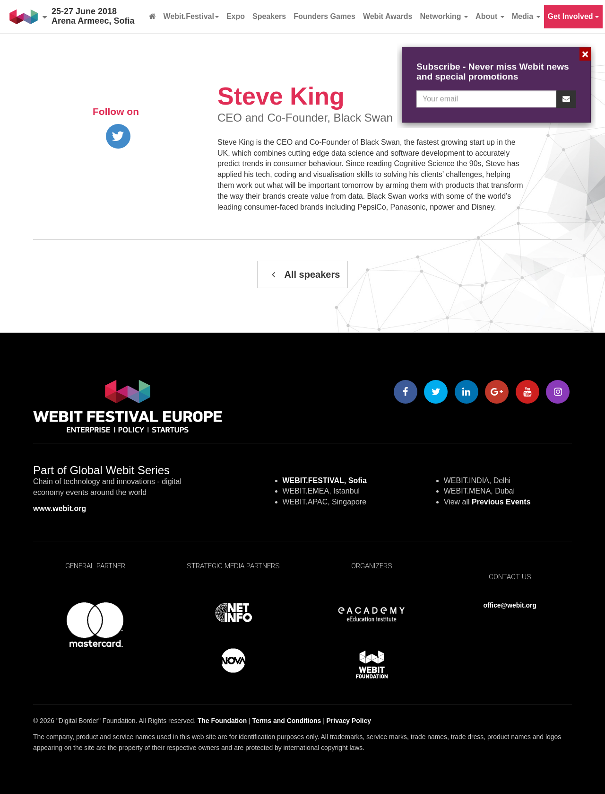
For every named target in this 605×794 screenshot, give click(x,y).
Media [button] (526, 16)
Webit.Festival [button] (191, 16)
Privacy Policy (349, 720)
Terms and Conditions (286, 720)
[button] (28, 16)
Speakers (269, 16)
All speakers (302, 274)
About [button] (489, 16)
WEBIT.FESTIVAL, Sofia (325, 480)
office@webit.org (510, 605)
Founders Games (324, 16)
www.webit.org (59, 508)
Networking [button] (444, 16)
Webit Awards (388, 16)
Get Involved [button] (573, 16)
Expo (235, 16)
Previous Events (501, 502)
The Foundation (222, 720)
